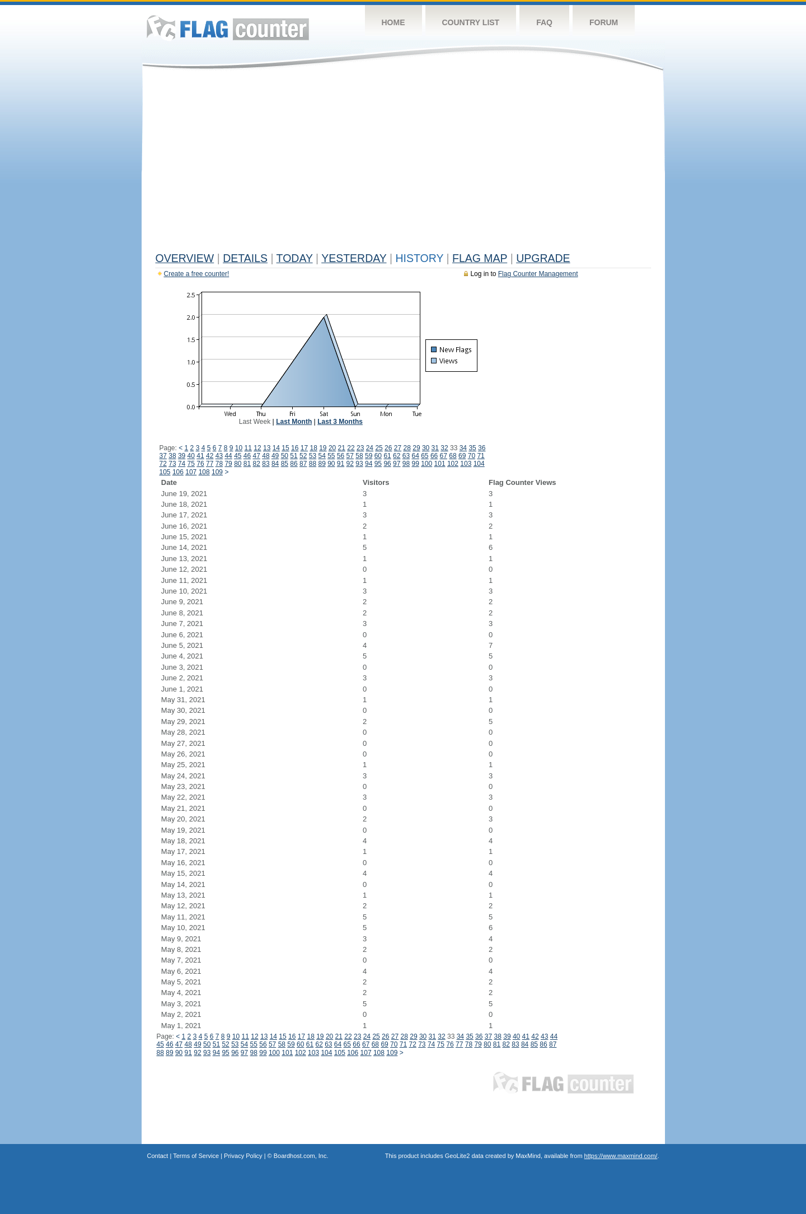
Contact (157, 1155)
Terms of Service (196, 1155)
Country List (471, 22)
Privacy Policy (243, 1155)
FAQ (544, 22)
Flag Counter (228, 27)
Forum (603, 22)
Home (393, 22)
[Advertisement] (403, 163)
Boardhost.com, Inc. (301, 1155)
